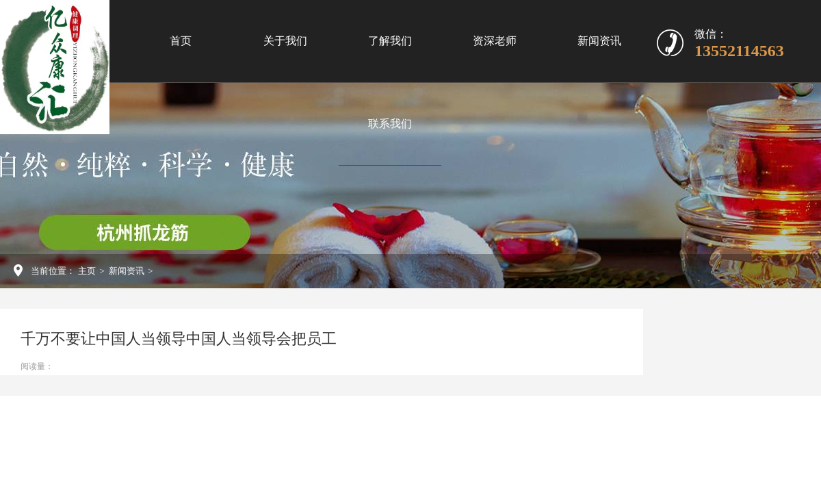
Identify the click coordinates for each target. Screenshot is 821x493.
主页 (87, 271)
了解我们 (390, 41)
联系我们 (390, 123)
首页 (181, 41)
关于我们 (285, 41)
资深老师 (495, 41)
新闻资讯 (599, 41)
